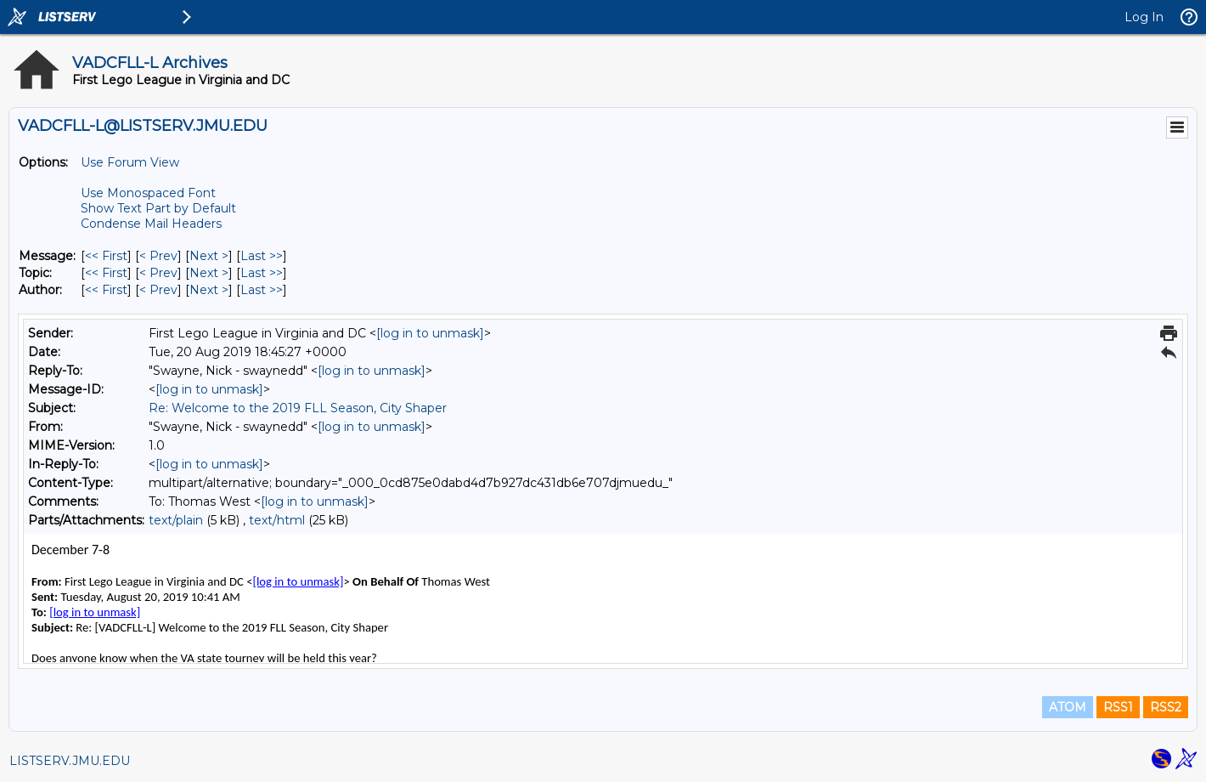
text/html (277, 520)
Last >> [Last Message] (261, 256)
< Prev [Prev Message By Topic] (158, 272)
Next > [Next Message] (208, 256)
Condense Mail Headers (151, 223)
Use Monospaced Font (148, 193)
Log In (1144, 17)
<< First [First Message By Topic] (106, 272)
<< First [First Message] (106, 256)
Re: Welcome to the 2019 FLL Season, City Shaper (298, 408)
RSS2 (1165, 707)
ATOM (1067, 707)
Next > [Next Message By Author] (208, 290)
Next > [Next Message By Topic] (208, 272)
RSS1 (1118, 707)
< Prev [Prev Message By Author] (158, 290)
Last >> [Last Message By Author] (261, 290)
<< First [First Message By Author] (106, 290)
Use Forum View (130, 162)
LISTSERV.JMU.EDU (69, 760)
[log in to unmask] (430, 333)
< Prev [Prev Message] (158, 256)
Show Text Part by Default (158, 208)
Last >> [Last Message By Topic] (261, 272)
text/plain (176, 520)
